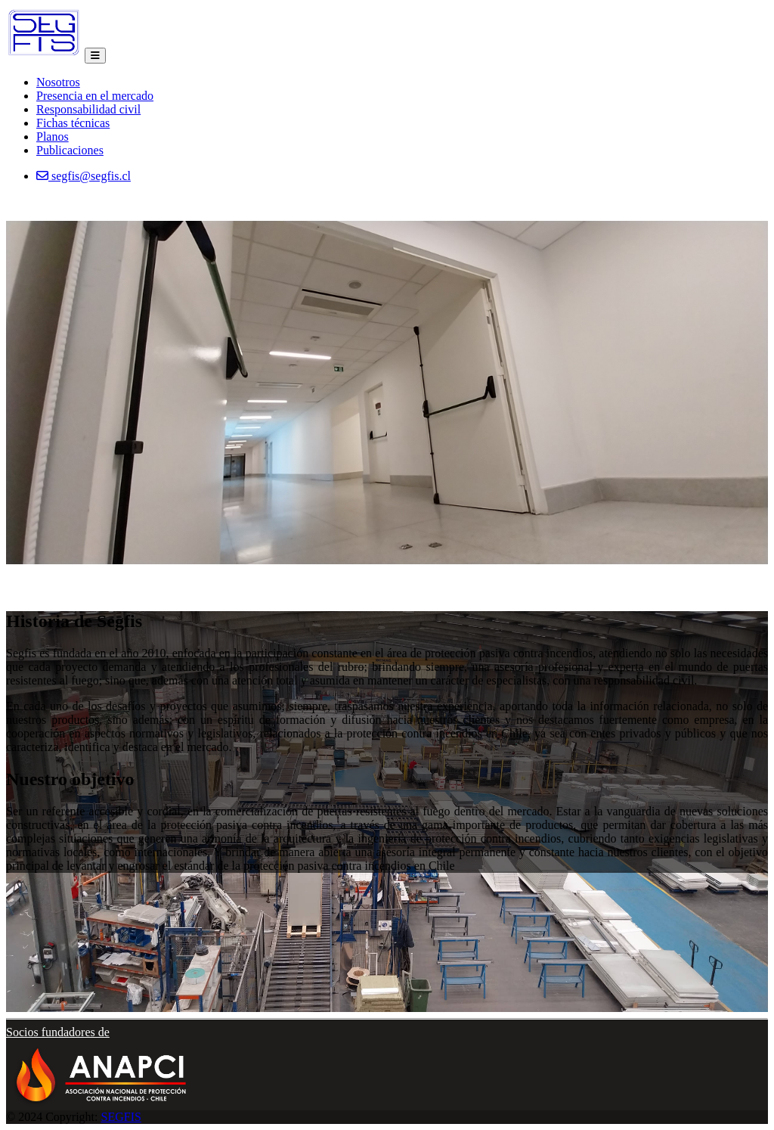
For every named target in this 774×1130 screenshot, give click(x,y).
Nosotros (58, 82)
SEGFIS (121, 1116)
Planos (52, 136)
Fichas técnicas (73, 122)
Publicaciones (70, 150)
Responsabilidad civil (88, 109)
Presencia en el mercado (94, 95)
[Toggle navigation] (95, 56)
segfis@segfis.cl (83, 175)
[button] (100, 1068)
